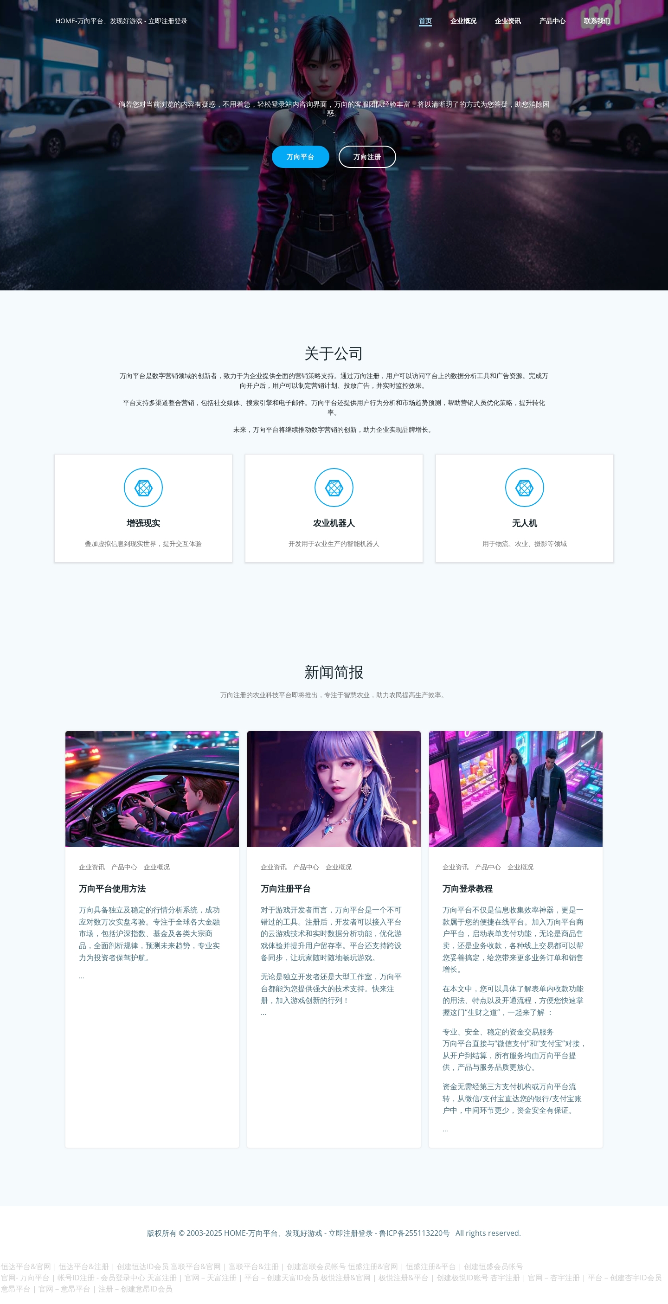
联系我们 (597, 21)
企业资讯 (508, 21)
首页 (425, 21)
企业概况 (464, 21)
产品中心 (553, 21)
